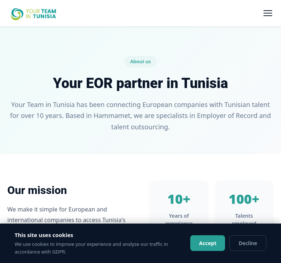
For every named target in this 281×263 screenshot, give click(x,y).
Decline (248, 243)
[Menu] (268, 13)
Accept (207, 243)
